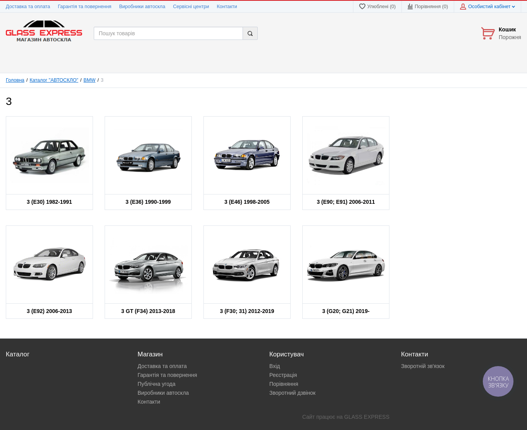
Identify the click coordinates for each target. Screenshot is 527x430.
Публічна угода (157, 384)
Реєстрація (283, 375)
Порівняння (283, 384)
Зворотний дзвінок (292, 393)
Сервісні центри (191, 6)
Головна (15, 80)
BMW (90, 80)
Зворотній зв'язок (422, 366)
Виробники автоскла (142, 6)
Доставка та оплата (28, 6)
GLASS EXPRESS (366, 417)
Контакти (227, 6)
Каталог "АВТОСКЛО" (53, 80)
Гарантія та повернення (84, 6)
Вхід (274, 366)
